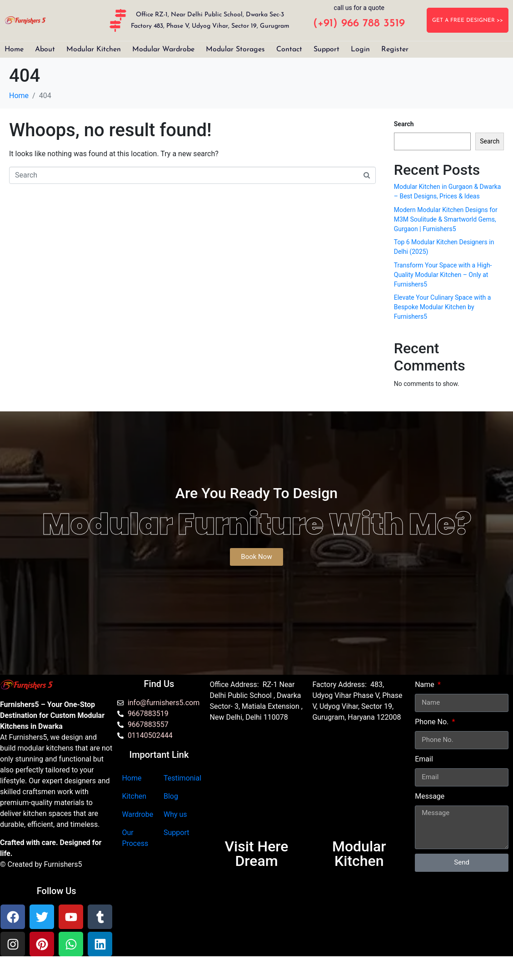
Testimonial (182, 778)
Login (360, 49)
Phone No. (432, 721)
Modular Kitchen (93, 49)
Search (404, 124)
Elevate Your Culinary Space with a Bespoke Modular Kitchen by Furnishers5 (442, 307)
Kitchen (134, 796)
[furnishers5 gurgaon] (359, 784)
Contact (289, 49)
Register (394, 49)
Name (425, 684)
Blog (171, 796)
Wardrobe (137, 814)
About (45, 49)
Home (14, 49)
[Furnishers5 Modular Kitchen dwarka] (257, 784)
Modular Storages (235, 49)
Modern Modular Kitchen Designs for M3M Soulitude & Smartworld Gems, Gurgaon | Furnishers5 (446, 219)
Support (326, 49)
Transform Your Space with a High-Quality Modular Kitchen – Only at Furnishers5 (443, 275)
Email (424, 759)
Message (429, 796)
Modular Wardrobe (163, 49)
